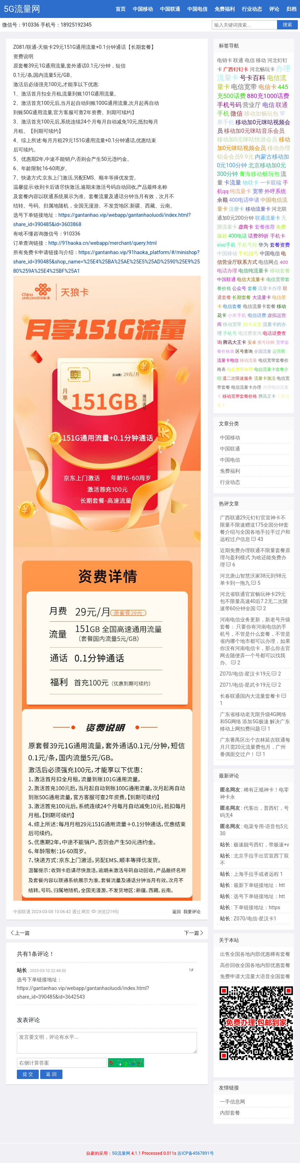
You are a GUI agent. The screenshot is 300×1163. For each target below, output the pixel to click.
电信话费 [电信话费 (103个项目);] (257, 315)
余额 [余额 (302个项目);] (222, 200)
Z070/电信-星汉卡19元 (245, 674)
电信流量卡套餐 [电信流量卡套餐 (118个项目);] (259, 306)
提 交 (28, 1074)
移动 (261, 60)
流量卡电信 (228, 360)
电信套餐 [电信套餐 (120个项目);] (232, 306)
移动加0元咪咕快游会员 (247, 139)
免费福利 (225, 9)
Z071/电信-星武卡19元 (245, 685)
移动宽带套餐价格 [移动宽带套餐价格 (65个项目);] (239, 396)
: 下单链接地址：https (250, 907)
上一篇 (22, 933)
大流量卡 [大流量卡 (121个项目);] (261, 297)
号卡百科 (253, 77)
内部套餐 (230, 1113)
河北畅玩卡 (262, 69)
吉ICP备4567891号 (195, 1153)
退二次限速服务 (237, 378)
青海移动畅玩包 (259, 174)
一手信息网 (232, 1101)
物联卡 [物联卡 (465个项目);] (251, 182)
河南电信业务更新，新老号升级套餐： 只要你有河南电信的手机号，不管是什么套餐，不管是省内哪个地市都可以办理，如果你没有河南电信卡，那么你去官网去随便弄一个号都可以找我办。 (255, 641)
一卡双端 (270, 182)
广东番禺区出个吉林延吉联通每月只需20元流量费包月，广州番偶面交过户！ (255, 747)
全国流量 (262, 351)
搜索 (287, 24)
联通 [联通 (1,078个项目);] (282, 104)
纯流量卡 (240, 191)
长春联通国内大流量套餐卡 (250, 696)
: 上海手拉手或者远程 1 (251, 874)
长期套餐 (241, 297)
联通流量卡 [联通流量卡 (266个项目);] (267, 218)
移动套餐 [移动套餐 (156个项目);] (280, 271)
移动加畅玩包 (261, 113)
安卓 (252, 342)
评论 (274, 9)
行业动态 (252, 9)
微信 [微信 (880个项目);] (236, 113)
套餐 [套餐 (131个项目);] (252, 288)
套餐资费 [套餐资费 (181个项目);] (280, 245)
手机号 (230, 333)
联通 (238, 60)
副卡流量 (252, 324)
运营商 (278, 351)
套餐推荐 (265, 227)
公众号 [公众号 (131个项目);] (239, 288)
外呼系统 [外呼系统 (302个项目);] (275, 191)
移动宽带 (232, 324)
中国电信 (197, 9)
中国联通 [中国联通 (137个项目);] (226, 279)
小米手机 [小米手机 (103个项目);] (237, 315)
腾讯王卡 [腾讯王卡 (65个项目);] (267, 396)
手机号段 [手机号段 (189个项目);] (247, 245)
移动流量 (248, 360)
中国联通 (170, 9)
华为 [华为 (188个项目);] (263, 245)
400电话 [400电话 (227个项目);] (237, 236)
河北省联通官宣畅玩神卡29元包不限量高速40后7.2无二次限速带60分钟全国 (254, 601)
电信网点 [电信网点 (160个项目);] (268, 262)
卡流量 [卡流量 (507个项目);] (232, 182)
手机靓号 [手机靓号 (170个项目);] (248, 253)
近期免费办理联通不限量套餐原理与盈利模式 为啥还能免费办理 (255, 557)
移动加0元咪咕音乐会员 (254, 130)
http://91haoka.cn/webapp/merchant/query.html (102, 243)
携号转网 (266, 342)
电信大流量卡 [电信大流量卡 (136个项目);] (251, 279)
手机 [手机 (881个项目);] (223, 113)
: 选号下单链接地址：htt (252, 896)
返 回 (51, 1074)
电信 (250, 60)
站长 (22, 970)
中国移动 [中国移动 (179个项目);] (227, 253)
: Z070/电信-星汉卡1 (248, 918)
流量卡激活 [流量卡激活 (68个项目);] (265, 378)
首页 (121, 9)
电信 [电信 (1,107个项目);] (268, 104)
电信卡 (267, 86)
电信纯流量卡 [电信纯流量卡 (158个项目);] (253, 271)
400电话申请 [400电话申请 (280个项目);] (244, 200)
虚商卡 (245, 227)
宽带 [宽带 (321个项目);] (258, 191)
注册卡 (236, 209)
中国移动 (143, 9)
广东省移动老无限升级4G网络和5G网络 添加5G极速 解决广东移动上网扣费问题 (255, 721)
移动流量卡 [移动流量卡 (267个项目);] (258, 209)
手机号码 (229, 104)
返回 (176, 911)
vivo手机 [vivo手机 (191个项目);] (226, 245)
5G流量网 (22, 9)
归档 (291, 9)
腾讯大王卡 (234, 342)
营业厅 (252, 104)
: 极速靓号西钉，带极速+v (254, 844)
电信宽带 (244, 86)
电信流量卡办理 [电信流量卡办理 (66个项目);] (246, 387)
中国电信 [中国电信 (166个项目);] (270, 253)
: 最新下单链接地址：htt (252, 885)
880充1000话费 (268, 95)
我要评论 (192, 911)
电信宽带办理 (240, 369)
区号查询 (244, 351)
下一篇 (191, 933)
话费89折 (258, 236)
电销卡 (224, 60)
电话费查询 (250, 333)
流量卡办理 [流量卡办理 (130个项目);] (269, 288)
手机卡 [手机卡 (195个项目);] (277, 236)
